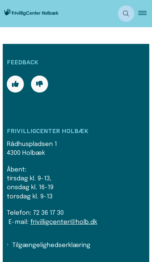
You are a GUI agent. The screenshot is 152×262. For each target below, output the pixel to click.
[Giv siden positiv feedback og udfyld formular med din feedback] (15, 84)
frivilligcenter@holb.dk (63, 222)
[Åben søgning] (126, 13)
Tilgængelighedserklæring (51, 245)
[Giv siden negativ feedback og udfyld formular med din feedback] (39, 84)
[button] (145, 14)
